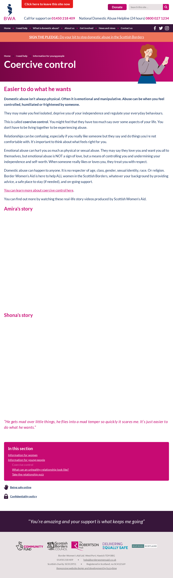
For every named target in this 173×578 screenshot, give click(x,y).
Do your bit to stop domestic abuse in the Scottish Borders (86, 37)
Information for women (23, 455)
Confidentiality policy (23, 496)
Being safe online (20, 487)
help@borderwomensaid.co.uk (99, 559)
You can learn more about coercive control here (38, 190)
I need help (21, 55)
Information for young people (48, 55)
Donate (117, 7)
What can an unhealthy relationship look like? (40, 469)
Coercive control (22, 464)
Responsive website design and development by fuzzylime (86, 568)
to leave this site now (47, 4)
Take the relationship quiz (28, 474)
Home (7, 55)
